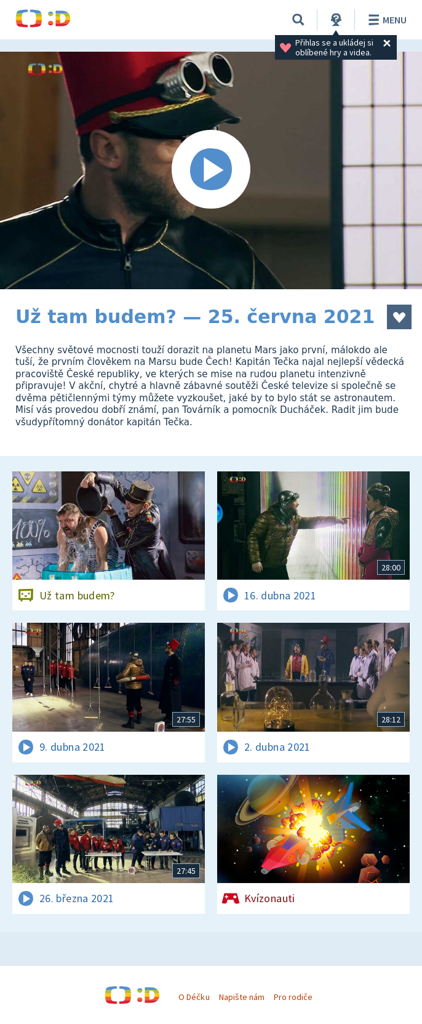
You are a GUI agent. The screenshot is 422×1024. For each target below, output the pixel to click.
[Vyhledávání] (298, 19)
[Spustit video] (211, 170)
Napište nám (242, 996)
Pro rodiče (293, 996)
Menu (385, 19)
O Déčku (193, 996)
